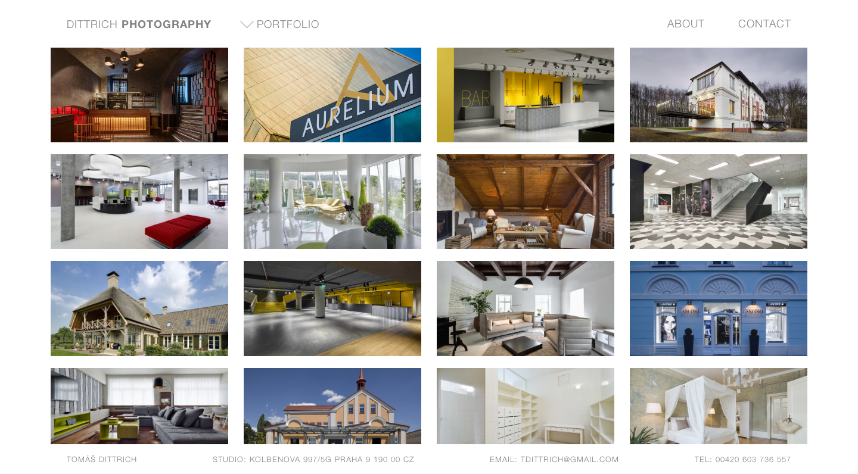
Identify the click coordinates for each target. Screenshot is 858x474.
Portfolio (288, 24)
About (686, 23)
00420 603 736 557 (753, 459)
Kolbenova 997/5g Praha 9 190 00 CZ (332, 459)
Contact (764, 23)
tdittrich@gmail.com (570, 459)
